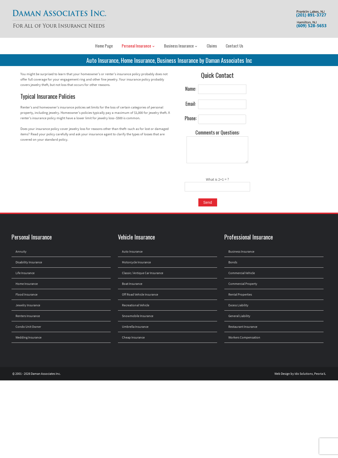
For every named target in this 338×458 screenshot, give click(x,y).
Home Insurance (27, 284)
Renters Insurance (28, 316)
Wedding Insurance (29, 337)
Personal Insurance (138, 46)
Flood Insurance (27, 294)
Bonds (232, 262)
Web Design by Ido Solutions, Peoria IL (300, 374)
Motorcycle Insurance (136, 262)
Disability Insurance (29, 262)
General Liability (239, 316)
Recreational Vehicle (135, 305)
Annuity (21, 251)
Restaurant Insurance (242, 327)
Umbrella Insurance (135, 327)
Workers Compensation (244, 337)
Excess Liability (238, 305)
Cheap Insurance (133, 337)
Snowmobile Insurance (137, 316)
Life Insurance (25, 273)
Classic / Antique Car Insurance (142, 273)
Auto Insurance (132, 251)
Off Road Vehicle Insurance (140, 294)
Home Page (104, 46)
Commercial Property (242, 284)
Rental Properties (240, 294)
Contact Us (234, 46)
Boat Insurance (132, 284)
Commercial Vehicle (241, 273)
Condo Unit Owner (28, 327)
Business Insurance (181, 46)
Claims (212, 46)
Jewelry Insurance (28, 305)
